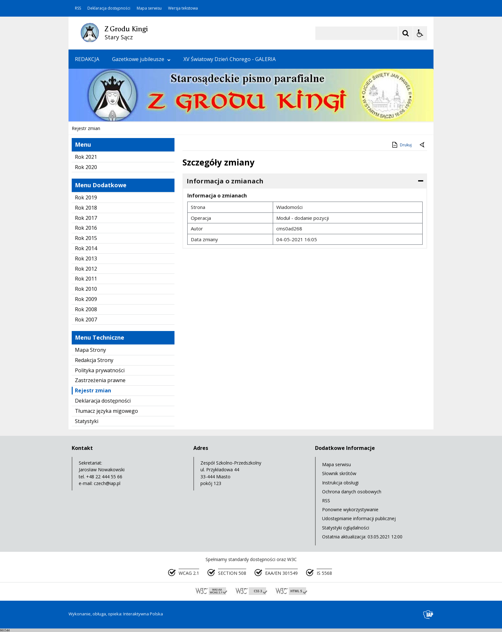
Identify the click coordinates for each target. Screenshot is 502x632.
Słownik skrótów (339, 473)
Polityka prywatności (100, 370)
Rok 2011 (86, 278)
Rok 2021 (86, 156)
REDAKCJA (87, 59)
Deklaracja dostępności (108, 8)
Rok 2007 (86, 319)
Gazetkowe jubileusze (141, 59)
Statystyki (86, 421)
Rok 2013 (86, 258)
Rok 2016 (86, 227)
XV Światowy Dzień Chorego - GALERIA (229, 59)
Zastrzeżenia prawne (100, 380)
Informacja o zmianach (225, 181)
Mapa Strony (90, 349)
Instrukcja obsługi (340, 483)
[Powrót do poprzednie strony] (422, 145)
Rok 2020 (86, 167)
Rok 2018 (86, 207)
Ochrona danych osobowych (351, 492)
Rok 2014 (86, 248)
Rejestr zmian (93, 390)
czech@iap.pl (107, 483)
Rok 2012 (86, 268)
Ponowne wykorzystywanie (350, 509)
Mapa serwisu (149, 8)
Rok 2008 (86, 309)
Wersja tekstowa (183, 8)
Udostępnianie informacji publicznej (359, 518)
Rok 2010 (86, 288)
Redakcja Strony (94, 360)
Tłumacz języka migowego (106, 410)
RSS (78, 8)
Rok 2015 (86, 238)
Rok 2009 (86, 299)
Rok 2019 (86, 197)
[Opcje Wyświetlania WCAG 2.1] (420, 33)
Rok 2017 (86, 217)
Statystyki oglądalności (345, 528)
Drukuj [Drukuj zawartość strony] (401, 145)
